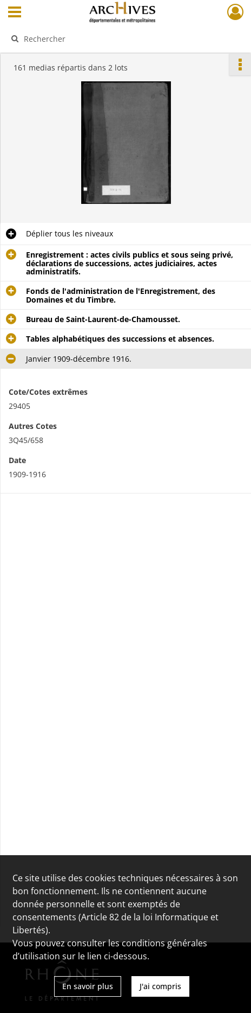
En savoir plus (87, 986)
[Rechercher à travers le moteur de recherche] (121, 38)
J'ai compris (160, 986)
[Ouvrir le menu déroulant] (14, 13)
